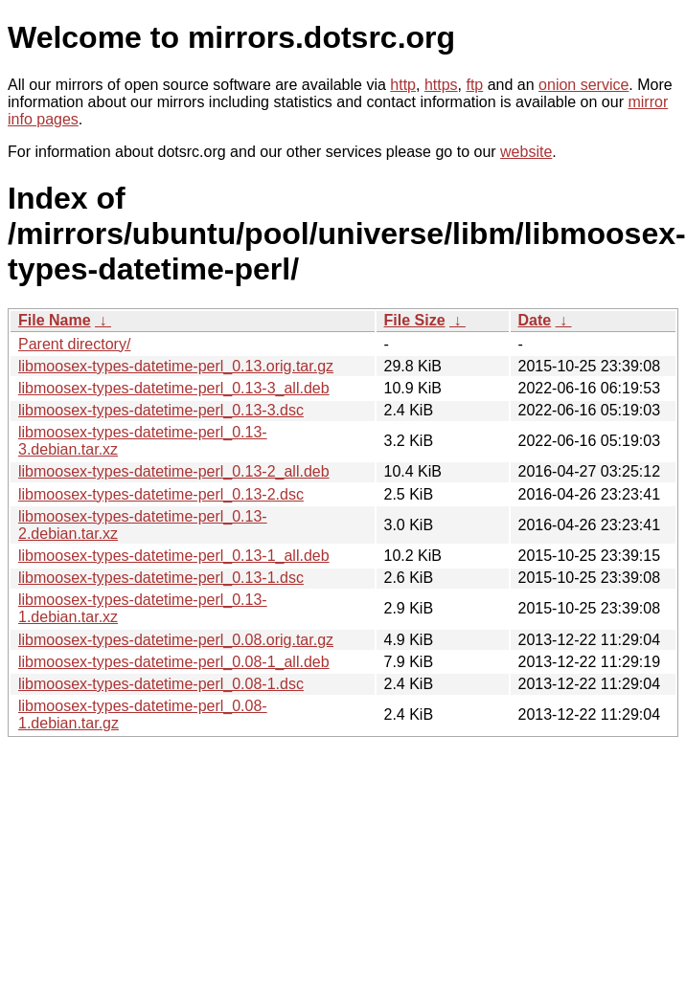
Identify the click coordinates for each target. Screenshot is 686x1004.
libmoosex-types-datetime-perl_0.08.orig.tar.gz (175, 640)
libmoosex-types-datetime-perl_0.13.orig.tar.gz (175, 366)
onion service (583, 85)
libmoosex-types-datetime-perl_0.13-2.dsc (161, 494)
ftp (474, 85)
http (403, 85)
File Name (54, 320)
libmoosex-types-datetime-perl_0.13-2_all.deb (174, 471)
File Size (415, 320)
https (441, 85)
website (526, 152)
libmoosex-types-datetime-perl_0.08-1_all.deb (174, 662)
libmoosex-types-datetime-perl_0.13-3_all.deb (174, 388)
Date (535, 320)
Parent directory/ (74, 344)
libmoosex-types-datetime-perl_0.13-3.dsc (161, 410)
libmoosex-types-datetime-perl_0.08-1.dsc (161, 684)
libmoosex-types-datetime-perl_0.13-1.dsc (161, 577)
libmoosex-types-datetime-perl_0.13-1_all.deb (174, 555)
